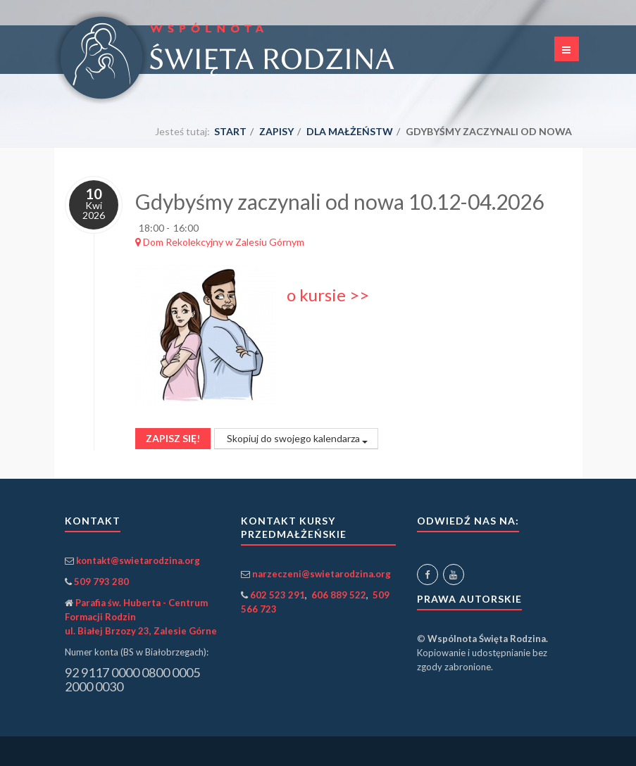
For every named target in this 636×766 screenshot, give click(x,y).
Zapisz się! (173, 438)
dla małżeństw (349, 131)
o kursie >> (328, 294)
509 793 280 (101, 581)
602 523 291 (277, 595)
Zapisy (276, 131)
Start (230, 131)
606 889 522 (338, 595)
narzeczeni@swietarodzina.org (321, 573)
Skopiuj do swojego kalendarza (296, 438)
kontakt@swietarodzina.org (138, 560)
